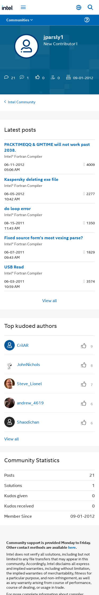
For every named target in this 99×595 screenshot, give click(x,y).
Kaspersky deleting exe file (31, 164)
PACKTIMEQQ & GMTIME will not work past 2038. (47, 133)
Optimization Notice (59, 584)
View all (49, 285)
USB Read (14, 252)
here (72, 532)
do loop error (17, 194)
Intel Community (21, 87)
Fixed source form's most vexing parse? (43, 223)
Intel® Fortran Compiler (23, 141)
